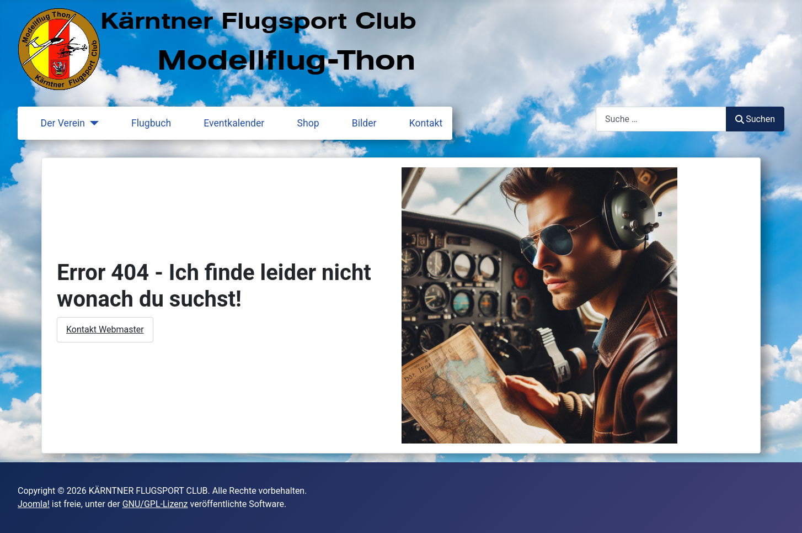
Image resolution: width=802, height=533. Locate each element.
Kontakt (419, 123)
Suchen (755, 119)
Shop (301, 123)
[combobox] (661, 119)
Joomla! (34, 504)
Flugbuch (144, 123)
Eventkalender (227, 123)
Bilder (358, 123)
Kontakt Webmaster (105, 329)
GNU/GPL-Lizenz (155, 504)
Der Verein (56, 123)
